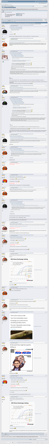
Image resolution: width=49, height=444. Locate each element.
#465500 (46, 396)
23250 (7, 19)
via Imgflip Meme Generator (37, 326)
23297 (43, 434)
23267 (36, 19)
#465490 (46, 187)
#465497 (46, 312)
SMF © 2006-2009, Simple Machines (27, 442)
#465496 (46, 299)
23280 (18, 20)
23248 (4, 19)
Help (5, 7)
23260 (24, 19)
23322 (7, 21)
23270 (41, 19)
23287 (30, 20)
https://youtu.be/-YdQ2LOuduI (16, 105)
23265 (33, 19)
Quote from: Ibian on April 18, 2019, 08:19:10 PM (15, 53)
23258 (21, 19)
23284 (25, 20)
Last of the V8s (4, 38)
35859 (15, 21)
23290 (35, 20)
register (11, 4)
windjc (3, 396)
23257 (19, 19)
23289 (33, 20)
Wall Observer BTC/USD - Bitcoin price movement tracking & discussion (27, 9)
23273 (5, 20)
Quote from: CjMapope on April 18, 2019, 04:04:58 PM (17, 55)
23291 (37, 20)
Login (10, 7)
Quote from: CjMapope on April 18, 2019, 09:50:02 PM (16, 98)
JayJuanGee (15, 39)
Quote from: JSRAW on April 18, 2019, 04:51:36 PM (16, 54)
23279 (16, 20)
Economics (10, 9)
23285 (26, 20)
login (9, 4)
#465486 (46, 134)
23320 (4, 21)
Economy (7, 9)
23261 (26, 19)
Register (12, 7)
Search (8, 7)
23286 (28, 20)
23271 (2, 20)
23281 (19, 20)
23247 (2, 19)
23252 (11, 19)
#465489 (46, 174)
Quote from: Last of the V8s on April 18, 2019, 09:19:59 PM (16, 87)
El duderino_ (4, 299)
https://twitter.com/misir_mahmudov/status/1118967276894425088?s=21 (19, 340)
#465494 (46, 253)
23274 (7, 20)
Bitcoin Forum (3, 9)
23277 (13, 20)
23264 (31, 19)
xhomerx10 (3, 174)
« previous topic (45, 19)
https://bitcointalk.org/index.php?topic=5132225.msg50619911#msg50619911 (20, 306)
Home (3, 7)
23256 (17, 19)
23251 (9, 19)
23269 (40, 19)
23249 (5, 19)
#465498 (46, 342)
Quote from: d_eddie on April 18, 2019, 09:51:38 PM (16, 149)
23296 (42, 434)
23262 (28, 19)
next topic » (46, 20)
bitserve (3, 25)
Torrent (12, 6)
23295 (40, 434)
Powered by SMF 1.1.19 (20, 442)
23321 (5, 21)
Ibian (2, 96)
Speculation (14, 9)
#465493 (46, 235)
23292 (38, 20)
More (14, 7)
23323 (9, 21)
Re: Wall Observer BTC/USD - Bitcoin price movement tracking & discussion (22, 25)
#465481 (46, 25)
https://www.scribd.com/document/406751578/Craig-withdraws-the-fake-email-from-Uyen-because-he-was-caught (25, 40)
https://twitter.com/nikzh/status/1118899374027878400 (16, 42)
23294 (42, 20)
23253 (12, 19)
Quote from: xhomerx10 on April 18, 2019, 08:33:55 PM (16, 52)
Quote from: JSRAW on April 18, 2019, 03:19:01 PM (17, 56)
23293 (40, 20)
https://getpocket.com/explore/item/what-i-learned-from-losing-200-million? (18, 226)
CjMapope (3, 50)
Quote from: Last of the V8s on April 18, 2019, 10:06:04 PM (16, 201)
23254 (14, 19)
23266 (35, 19)
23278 (14, 20)
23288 (31, 20)
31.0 (10, 6)
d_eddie (3, 85)
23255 (16, 19)
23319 (2, 21)
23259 (23, 19)
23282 (21, 20)
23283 (23, 20)
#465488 (46, 162)
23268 (38, 19)
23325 (12, 21)
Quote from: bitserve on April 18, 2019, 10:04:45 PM (15, 148)
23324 (11, 21)
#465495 (46, 287)
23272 (4, 20)
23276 (11, 20)
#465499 (46, 375)
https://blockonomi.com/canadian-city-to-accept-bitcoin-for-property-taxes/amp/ (21, 60)
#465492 (46, 222)
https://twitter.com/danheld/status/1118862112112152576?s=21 (17, 426)
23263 (29, 19)
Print (46, 21)
